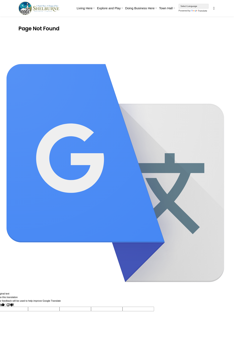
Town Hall (166, 8)
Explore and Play (109, 8)
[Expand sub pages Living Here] (94, 8)
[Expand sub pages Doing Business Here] (156, 8)
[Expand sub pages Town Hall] (174, 8)
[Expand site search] (213, 8)
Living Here (85, 8)
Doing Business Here (140, 8)
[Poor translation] (10, 305)
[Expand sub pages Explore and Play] (122, 8)
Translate (199, 11)
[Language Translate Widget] (193, 6)
